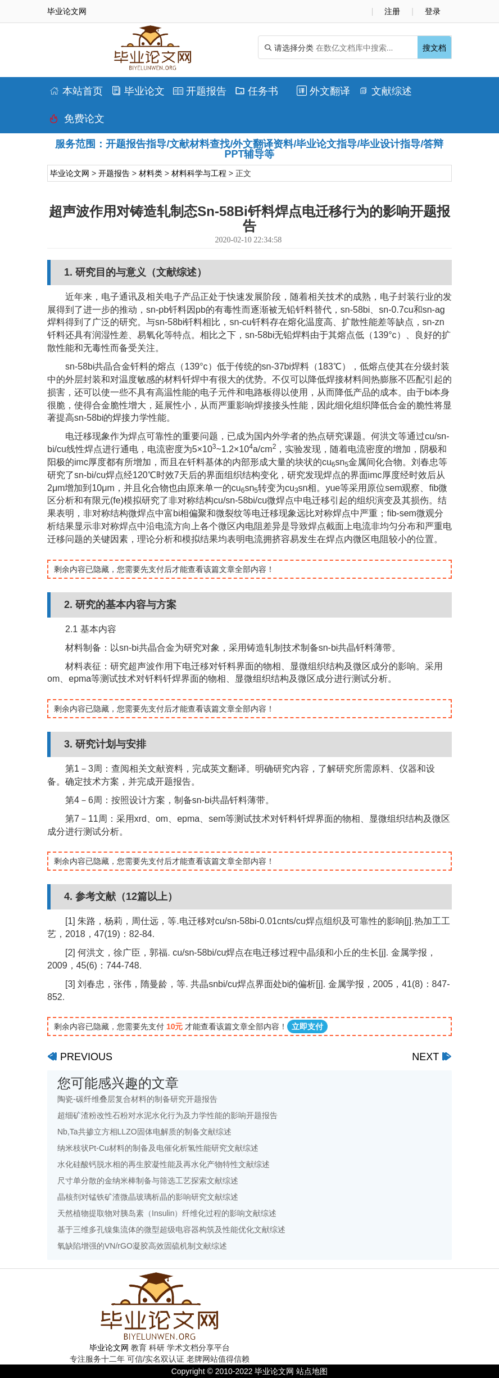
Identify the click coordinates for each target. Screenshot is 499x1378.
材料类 (150, 173)
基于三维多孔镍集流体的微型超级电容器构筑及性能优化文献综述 (171, 1229)
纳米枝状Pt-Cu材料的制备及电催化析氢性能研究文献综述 (157, 1147)
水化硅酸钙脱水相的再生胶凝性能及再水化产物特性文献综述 (163, 1164)
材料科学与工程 (198, 173)
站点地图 (312, 1371)
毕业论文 (138, 91)
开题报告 (199, 91)
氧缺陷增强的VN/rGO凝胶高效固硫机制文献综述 (142, 1245)
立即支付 (307, 1026)
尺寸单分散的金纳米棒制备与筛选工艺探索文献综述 (147, 1180)
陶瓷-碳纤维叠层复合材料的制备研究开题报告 (137, 1099)
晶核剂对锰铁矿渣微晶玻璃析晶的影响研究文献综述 (147, 1196)
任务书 (256, 91)
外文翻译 (323, 91)
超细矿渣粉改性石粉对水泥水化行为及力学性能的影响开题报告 (167, 1115)
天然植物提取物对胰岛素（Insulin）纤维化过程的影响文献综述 (166, 1213)
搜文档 (434, 47)
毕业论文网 (69, 173)
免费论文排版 (77, 121)
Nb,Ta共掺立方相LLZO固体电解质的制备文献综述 (144, 1131)
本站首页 (76, 91)
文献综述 (385, 91)
